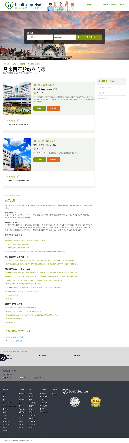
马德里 (21, 421)
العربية (97, 4)
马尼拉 (21, 427)
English (89, 4)
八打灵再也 (33, 403)
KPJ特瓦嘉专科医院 (44, 85)
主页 (4, 394)
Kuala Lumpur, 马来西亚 (50, 89)
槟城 (30, 400)
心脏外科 (45, 397)
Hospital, (37, 89)
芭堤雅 (31, 397)
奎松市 (31, 406)
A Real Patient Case (9, 406)
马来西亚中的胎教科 (34, 64)
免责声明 (6, 424)
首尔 (30, 409)
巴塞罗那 (22, 400)
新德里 (31, 394)
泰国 (37, 377)
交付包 (78, 355)
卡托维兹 (32, 424)
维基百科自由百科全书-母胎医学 (15, 337)
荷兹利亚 (22, 409)
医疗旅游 (6, 64)
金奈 (20, 403)
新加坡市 (32, 412)
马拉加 (21, 424)
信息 (4, 412)
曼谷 (20, 397)
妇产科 (14, 64)
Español (114, 4)
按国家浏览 (102, 98)
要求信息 (53, 108)
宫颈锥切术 (44, 355)
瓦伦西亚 (32, 421)
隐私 (4, 418)
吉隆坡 (21, 418)
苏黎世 (31, 427)
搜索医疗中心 (90, 37)
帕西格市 (32, 418)
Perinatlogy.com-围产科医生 (14, 341)
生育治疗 (45, 403)
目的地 (5, 409)
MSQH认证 (40, 92)
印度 (23, 377)
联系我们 (6, 430)
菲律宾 (7, 377)
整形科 (44, 400)
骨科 (43, 409)
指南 (4, 400)
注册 (122, 4)
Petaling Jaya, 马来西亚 (47, 145)
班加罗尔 (22, 394)
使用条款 (6, 421)
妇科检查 (8, 355)
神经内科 (45, 406)
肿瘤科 (44, 394)
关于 (4, 427)
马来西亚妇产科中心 (105, 87)
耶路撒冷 (22, 415)
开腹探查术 (8, 358)
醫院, (35, 145)
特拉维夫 (32, 415)
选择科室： (30, 33)
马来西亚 (22, 64)
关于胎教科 (102, 93)
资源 (4, 415)
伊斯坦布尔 (22, 412)
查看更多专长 (44, 412)
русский (105, 4)
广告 (4, 397)
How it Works (7, 403)
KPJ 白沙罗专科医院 (44, 141)
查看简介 (40, 108)
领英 (54, 394)
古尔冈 (21, 406)
